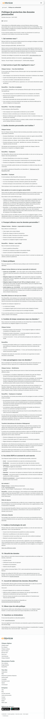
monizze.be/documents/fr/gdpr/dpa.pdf (11, 601)
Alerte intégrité (25, 714)
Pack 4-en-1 (4, 654)
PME (3, 673)
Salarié (3, 682)
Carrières (4, 699)
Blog (3, 691)
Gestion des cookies (18, 714)
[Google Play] (15, 709)
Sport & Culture (5, 650)
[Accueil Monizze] (7, 638)
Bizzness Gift (5, 652)
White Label (4, 702)
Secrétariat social (6, 681)
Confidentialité (4, 714)
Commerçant (5, 684)
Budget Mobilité (5, 665)
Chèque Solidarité (6, 658)
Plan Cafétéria (5, 663)
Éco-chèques (4, 647)
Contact (3, 697)
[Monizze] (8, 3)
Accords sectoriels (6, 693)
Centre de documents (6, 695)
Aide (3, 689)
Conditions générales (11, 714)
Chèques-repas (5, 645)
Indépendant (4, 672)
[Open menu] (41, 3)
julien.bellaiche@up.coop (35, 55)
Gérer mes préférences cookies (9, 548)
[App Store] (6, 709)
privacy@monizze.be (27, 58)
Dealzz (3, 700)
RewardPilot (4, 666)
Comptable (4, 679)
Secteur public (5, 677)
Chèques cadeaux (6, 649)
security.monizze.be (6, 451)
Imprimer (5, 21)
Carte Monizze (5, 656)
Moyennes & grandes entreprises (9, 675)
